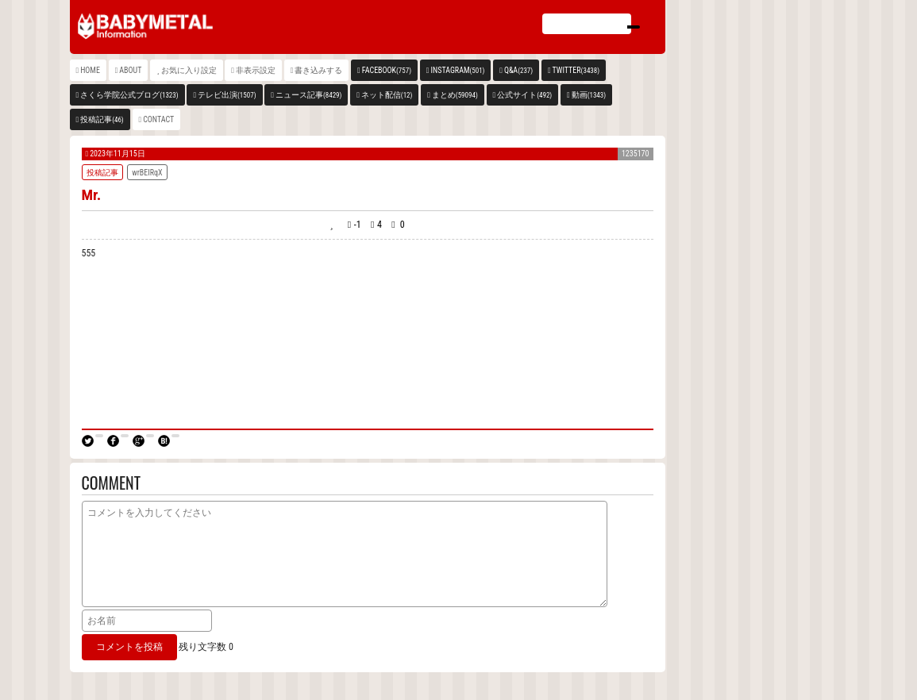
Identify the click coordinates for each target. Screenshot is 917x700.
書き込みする (318, 70)
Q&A (518, 70)
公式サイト (524, 94)
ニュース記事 (308, 94)
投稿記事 (102, 119)
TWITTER (576, 70)
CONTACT (158, 119)
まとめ (455, 94)
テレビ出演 (227, 94)
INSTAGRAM (458, 70)
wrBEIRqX (147, 172)
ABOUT (130, 70)
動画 (589, 94)
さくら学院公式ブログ (129, 94)
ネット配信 (387, 94)
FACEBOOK (386, 70)
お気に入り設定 (189, 70)
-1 (357, 224)
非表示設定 (255, 70)
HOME (90, 70)
